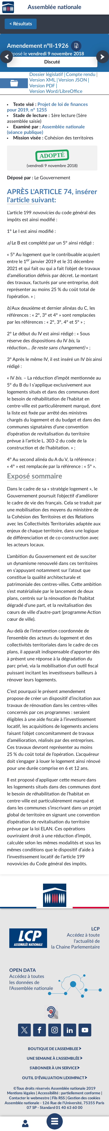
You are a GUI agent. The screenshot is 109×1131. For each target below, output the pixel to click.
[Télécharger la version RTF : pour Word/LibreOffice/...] (56, 91)
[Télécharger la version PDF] (76, 46)
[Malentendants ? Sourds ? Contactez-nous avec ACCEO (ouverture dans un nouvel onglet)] (51, 1012)
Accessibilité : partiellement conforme (69, 1093)
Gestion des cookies (83, 1098)
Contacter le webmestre (29, 1098)
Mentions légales (21, 1093)
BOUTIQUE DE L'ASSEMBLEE (53, 1049)
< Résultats (20, 24)
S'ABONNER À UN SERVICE (53, 1068)
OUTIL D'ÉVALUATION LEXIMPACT (53, 1078)
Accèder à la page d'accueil (8, 7)
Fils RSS (58, 1098)
